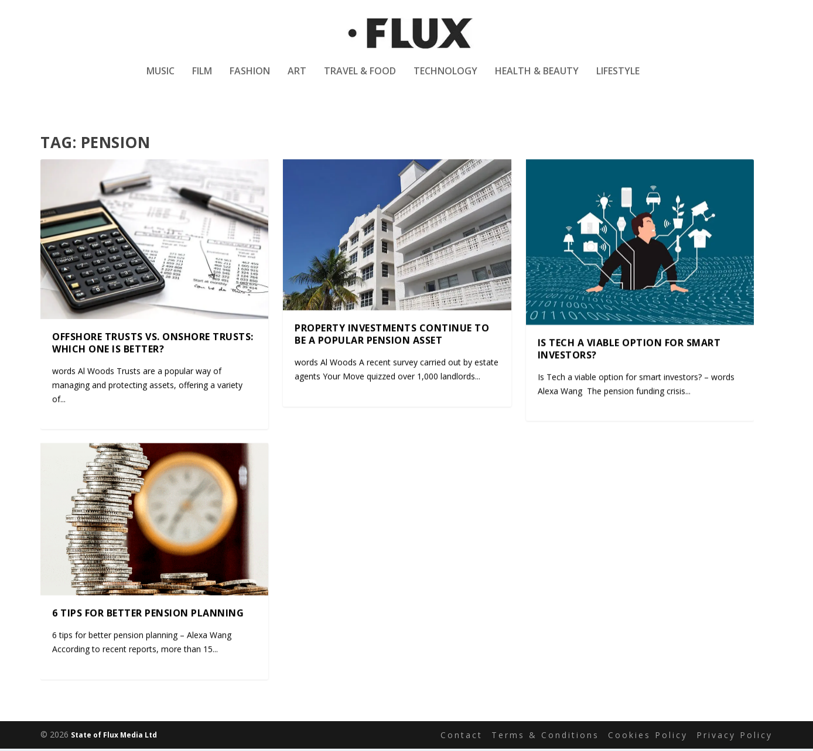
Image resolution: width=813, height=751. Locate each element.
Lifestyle (618, 78)
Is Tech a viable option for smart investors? (629, 350)
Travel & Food (360, 78)
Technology (445, 78)
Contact (461, 736)
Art (297, 78)
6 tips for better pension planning (148, 614)
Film (202, 78)
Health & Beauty (537, 78)
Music (160, 78)
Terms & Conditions (545, 736)
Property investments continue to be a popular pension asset (392, 335)
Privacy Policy (734, 736)
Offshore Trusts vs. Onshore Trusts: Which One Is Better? (153, 344)
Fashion (250, 78)
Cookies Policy (648, 736)
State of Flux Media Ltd (114, 737)
